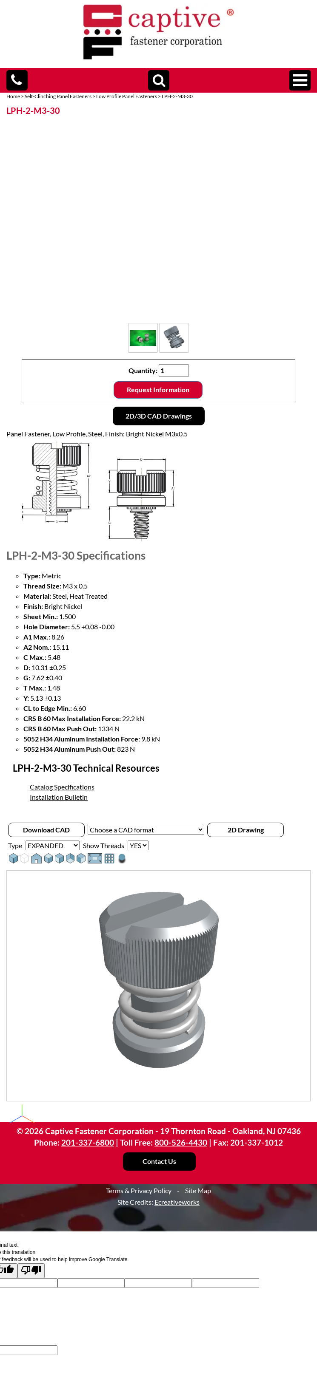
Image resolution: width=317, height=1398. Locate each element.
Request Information (158, 389)
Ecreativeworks (177, 1202)
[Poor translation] (31, 1270)
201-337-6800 (87, 1142)
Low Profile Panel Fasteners (126, 96)
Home (13, 96)
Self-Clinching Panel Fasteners (58, 96)
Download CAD (46, 830)
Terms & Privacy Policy (138, 1190)
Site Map (198, 1190)
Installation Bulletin (59, 797)
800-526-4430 (180, 1142)
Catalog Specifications (62, 787)
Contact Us (159, 1161)
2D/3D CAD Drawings (159, 416)
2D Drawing (246, 830)
